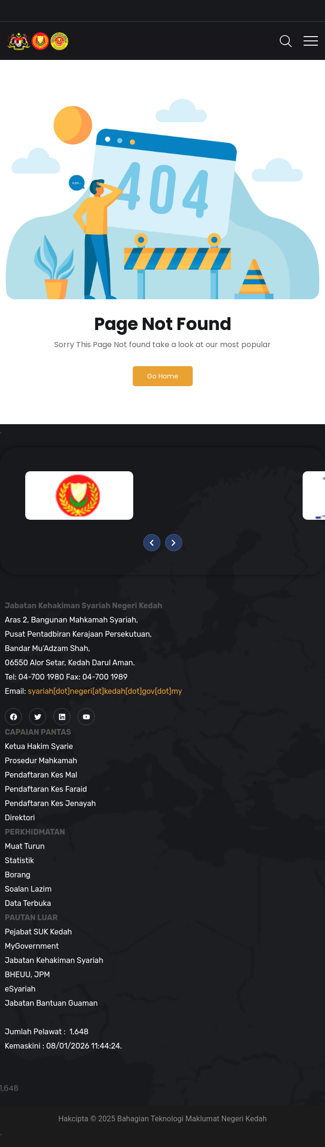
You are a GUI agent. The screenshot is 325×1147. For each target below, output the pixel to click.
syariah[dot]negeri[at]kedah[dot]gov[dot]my (105, 691)
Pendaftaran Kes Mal (41, 774)
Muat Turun (25, 846)
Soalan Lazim (28, 889)
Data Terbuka (28, 903)
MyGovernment (32, 946)
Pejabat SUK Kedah (38, 931)
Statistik (19, 860)
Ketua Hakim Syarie (39, 746)
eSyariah (20, 988)
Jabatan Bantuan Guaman (51, 1003)
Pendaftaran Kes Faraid (46, 789)
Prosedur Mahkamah (41, 760)
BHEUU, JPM (27, 974)
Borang (17, 874)
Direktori (20, 817)
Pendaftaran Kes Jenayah (50, 803)
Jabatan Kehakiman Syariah (54, 960)
